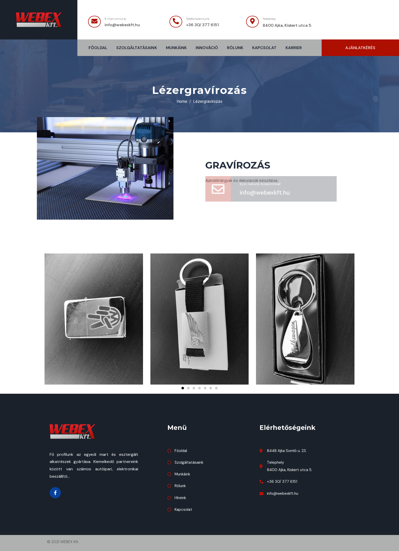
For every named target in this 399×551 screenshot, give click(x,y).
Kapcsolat (264, 47)
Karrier (294, 47)
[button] (360, 47)
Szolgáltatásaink (136, 47)
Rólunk (235, 47)
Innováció (207, 47)
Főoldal (98, 47)
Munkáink (176, 47)
